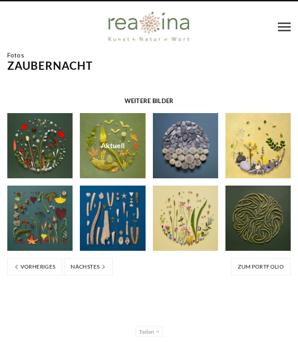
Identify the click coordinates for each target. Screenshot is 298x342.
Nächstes (88, 266)
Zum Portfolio (261, 266)
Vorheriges (34, 266)
